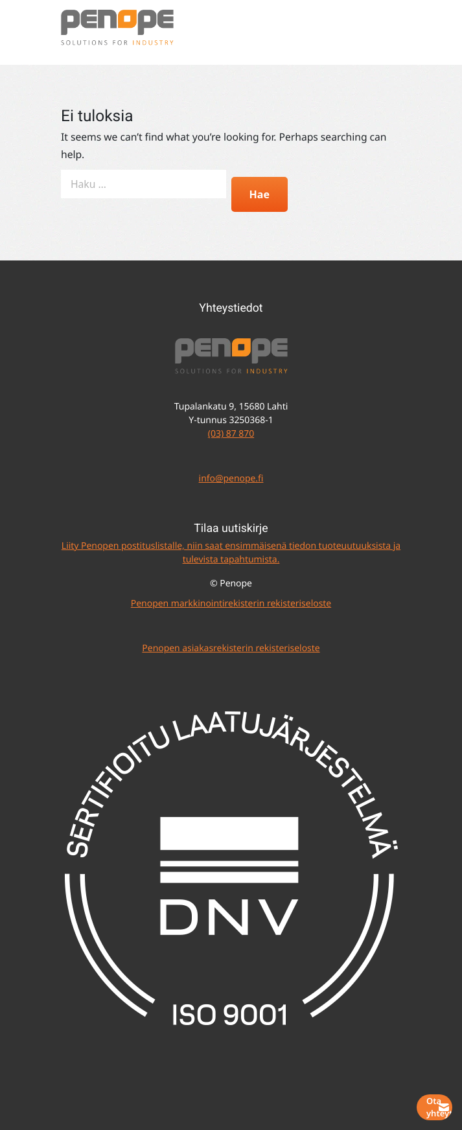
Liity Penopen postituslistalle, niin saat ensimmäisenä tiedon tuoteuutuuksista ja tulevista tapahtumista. (231, 553)
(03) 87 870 (231, 434)
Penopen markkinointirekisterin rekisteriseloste (231, 603)
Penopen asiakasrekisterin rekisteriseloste (230, 648)
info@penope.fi (231, 478)
